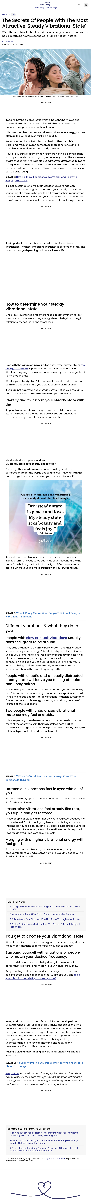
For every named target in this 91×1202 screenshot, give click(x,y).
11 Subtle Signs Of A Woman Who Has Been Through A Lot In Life (45, 919)
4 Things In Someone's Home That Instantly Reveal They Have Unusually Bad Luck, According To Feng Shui (44, 1134)
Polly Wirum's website (54, 1158)
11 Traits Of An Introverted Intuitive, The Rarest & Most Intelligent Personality (45, 925)
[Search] (79, 4)
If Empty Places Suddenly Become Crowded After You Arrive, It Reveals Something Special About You (44, 1149)
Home (4, 14)
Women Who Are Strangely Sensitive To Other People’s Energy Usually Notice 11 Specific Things (44, 1141)
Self (13, 14)
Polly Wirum (7, 42)
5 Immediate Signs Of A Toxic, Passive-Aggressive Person (42, 914)
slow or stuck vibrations (46, 637)
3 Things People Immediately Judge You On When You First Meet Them (45, 907)
